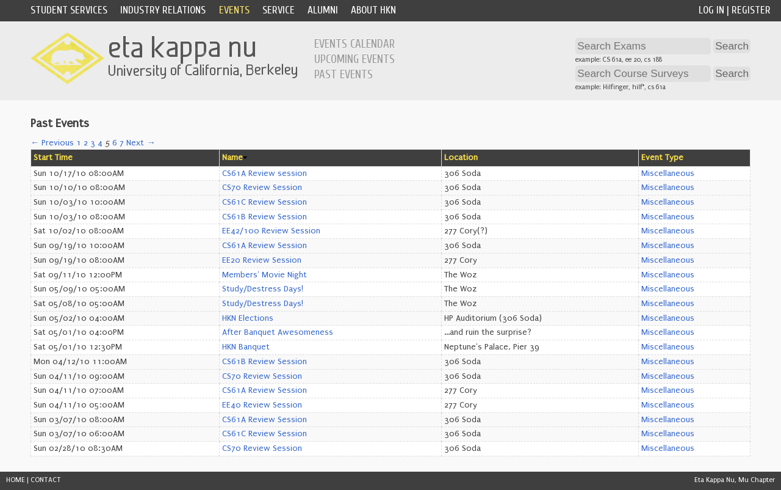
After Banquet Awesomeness (277, 332)
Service (278, 10)
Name (232, 158)
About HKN (373, 10)
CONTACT (46, 480)
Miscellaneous (667, 173)
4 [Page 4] (100, 143)
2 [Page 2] (86, 143)
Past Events (343, 74)
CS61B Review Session (264, 217)
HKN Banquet (246, 347)
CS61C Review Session (264, 202)
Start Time (53, 158)
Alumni (323, 10)
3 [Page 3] (92, 143)
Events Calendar (354, 44)
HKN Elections (247, 318)
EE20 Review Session (261, 260)
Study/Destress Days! (262, 289)
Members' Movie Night (264, 275)
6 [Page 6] (114, 143)
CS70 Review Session (262, 187)
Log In (711, 10)
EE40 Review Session (262, 405)
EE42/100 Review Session (271, 231)
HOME (15, 480)
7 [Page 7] (122, 143)
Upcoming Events (354, 59)
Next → (140, 143)
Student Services (69, 10)
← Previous (52, 143)
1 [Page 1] (78, 143)
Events (234, 10)
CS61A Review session (264, 173)
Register (751, 10)
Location (461, 158)
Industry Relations (163, 10)
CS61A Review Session (264, 245)
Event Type (662, 158)
